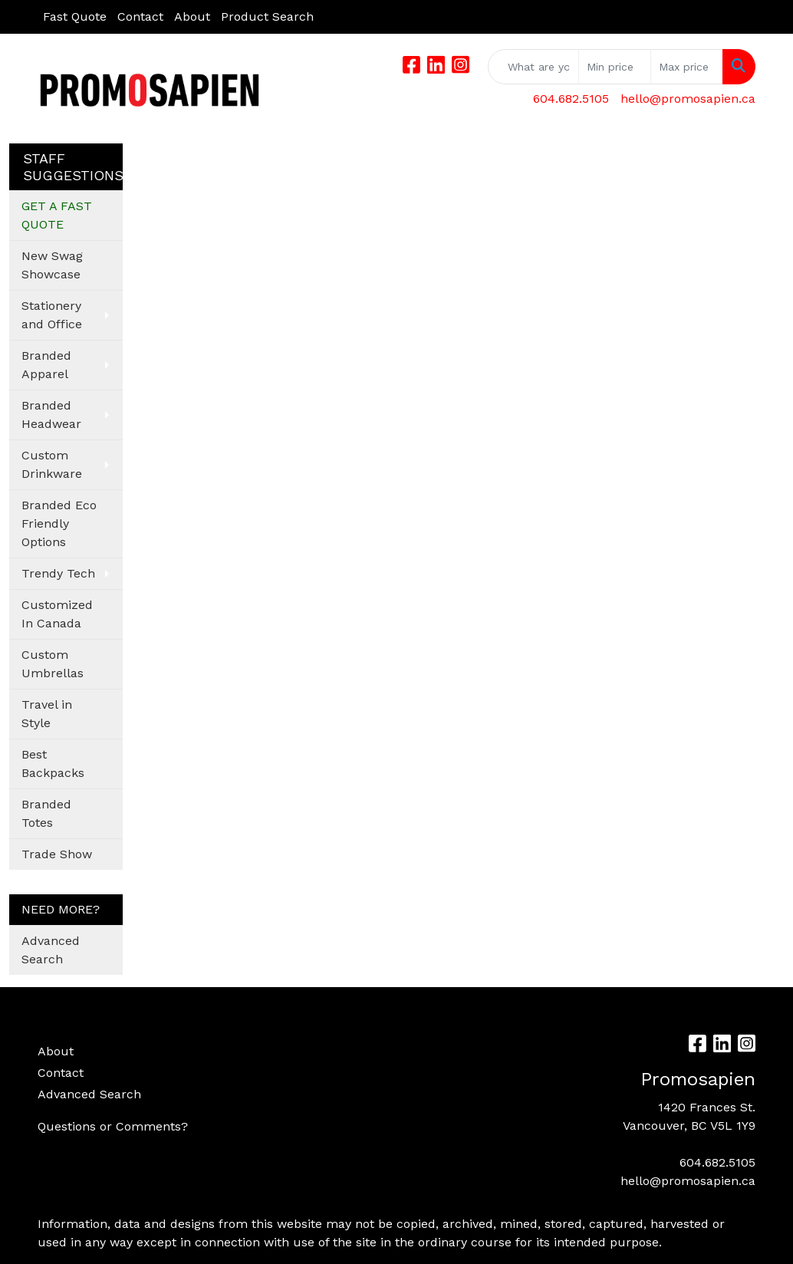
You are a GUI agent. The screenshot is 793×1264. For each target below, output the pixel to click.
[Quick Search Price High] (686, 66)
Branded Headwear (51, 414)
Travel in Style (46, 713)
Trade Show (56, 854)
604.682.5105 (571, 98)
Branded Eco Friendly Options (59, 523)
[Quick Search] (533, 66)
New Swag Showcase (52, 265)
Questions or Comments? (113, 1126)
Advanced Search (50, 949)
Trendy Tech (58, 573)
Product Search (267, 16)
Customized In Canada (57, 613)
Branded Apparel (46, 364)
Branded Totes (46, 813)
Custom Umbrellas (52, 663)
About (192, 16)
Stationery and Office (51, 314)
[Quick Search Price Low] (614, 66)
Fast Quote (75, 16)
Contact (140, 16)
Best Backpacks (52, 763)
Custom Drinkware (51, 464)
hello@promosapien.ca (687, 98)
